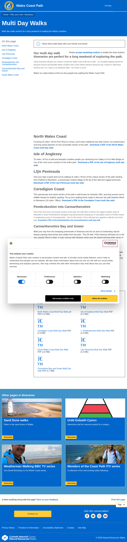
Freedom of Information (28, 528)
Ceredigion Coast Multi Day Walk (52, 331)
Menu (123, 5)
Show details (106, 291)
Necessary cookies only (63, 298)
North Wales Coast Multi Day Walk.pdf (54, 312)
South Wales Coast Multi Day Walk (53, 350)
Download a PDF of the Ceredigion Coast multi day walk (88, 200)
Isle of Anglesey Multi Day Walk (94, 312)
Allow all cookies (99, 298)
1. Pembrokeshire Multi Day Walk (95, 331)
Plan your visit (16, 15)
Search (116, 5)
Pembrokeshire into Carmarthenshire (10, 63)
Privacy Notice (8, 528)
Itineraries (29, 15)
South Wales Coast (10, 75)
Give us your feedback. (48, 500)
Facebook (87, 516)
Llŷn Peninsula (8, 54)
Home (5, 15)
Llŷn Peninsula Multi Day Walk (94, 350)
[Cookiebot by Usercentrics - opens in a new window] (110, 243)
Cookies (70, 528)
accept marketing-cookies (88, 52)
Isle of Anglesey (9, 50)
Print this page (118, 500)
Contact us (33, 514)
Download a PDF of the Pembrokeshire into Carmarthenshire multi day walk (69, 220)
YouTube (105, 516)
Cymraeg (108, 6)
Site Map (82, 528)
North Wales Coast (10, 46)
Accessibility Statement (53, 528)
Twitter (93, 516)
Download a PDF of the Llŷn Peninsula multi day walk (59, 183)
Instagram (99, 516)
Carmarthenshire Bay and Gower (13, 69)
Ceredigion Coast (9, 58)
